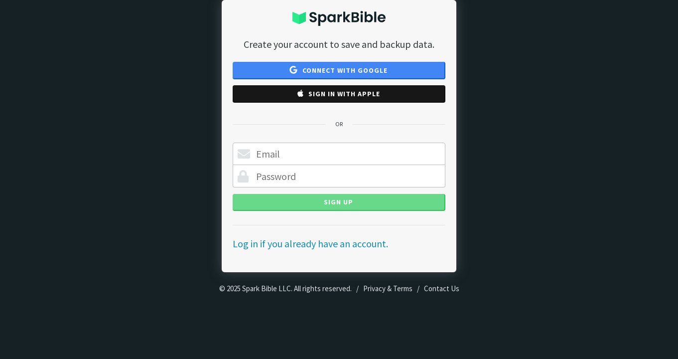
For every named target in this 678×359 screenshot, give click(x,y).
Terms (402, 288)
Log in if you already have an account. (310, 243)
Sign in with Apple (338, 93)
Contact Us (441, 288)
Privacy (374, 288)
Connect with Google (338, 70)
